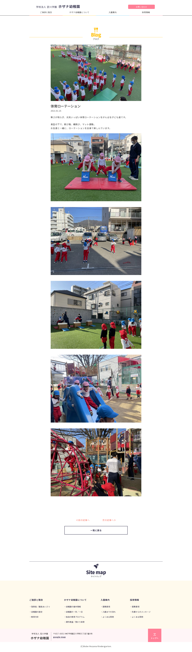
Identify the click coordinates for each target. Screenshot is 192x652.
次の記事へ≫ (109, 520)
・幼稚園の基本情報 (72, 606)
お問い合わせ (141, 7)
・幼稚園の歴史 (35, 611)
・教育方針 (34, 617)
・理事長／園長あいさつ (39, 606)
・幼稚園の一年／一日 (73, 611)
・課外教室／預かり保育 (74, 622)
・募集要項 (105, 606)
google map (59, 637)
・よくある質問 (107, 617)
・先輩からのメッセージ (140, 611)
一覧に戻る (96, 530)
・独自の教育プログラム (74, 617)
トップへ (154, 636)
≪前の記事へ (83, 520)
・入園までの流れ (108, 611)
